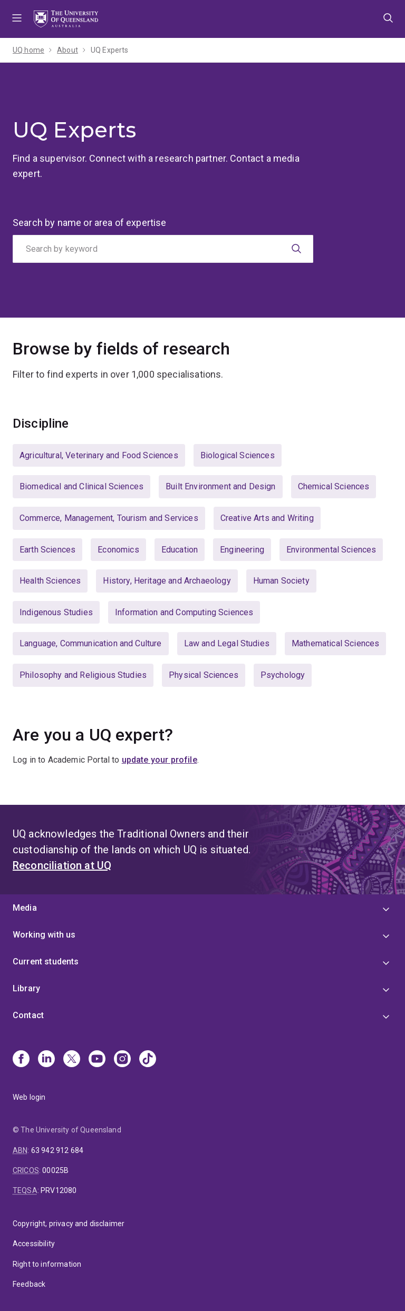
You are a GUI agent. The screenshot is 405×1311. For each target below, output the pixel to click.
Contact (28, 1015)
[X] (71, 1059)
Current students (46, 962)
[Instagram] (122, 1059)
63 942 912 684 (57, 1150)
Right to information (47, 1264)
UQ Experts (110, 50)
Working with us (44, 935)
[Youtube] (97, 1059)
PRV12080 (58, 1190)
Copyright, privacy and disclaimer (68, 1223)
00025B (55, 1170)
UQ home (28, 50)
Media (25, 908)
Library (26, 988)
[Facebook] (21, 1059)
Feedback (29, 1284)
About (67, 50)
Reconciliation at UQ (62, 865)
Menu (17, 19)
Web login (29, 1097)
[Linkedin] (46, 1059)
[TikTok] (147, 1059)
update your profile (159, 760)
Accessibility (34, 1243)
